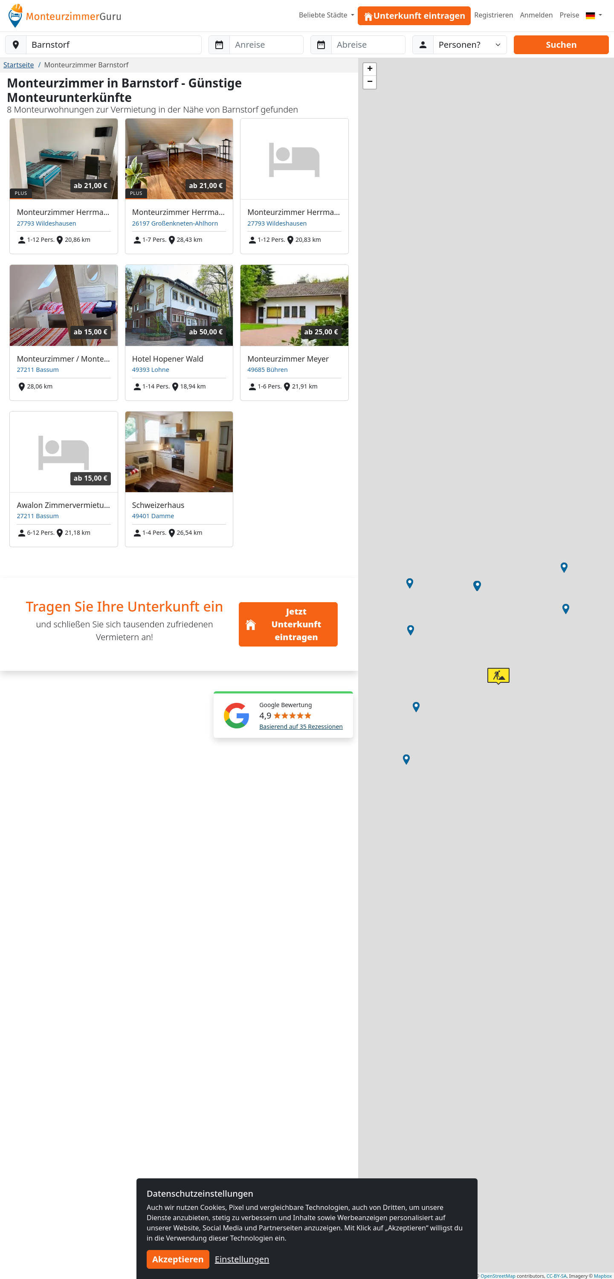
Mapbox (603, 1276)
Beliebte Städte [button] (324, 15)
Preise (569, 15)
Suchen (561, 44)
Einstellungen (242, 1259)
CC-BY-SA (557, 1276)
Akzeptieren (178, 1259)
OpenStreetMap (498, 1276)
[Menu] (593, 14)
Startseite (18, 65)
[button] (409, 583)
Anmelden (536, 15)
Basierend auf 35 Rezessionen (301, 726)
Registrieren (493, 15)
